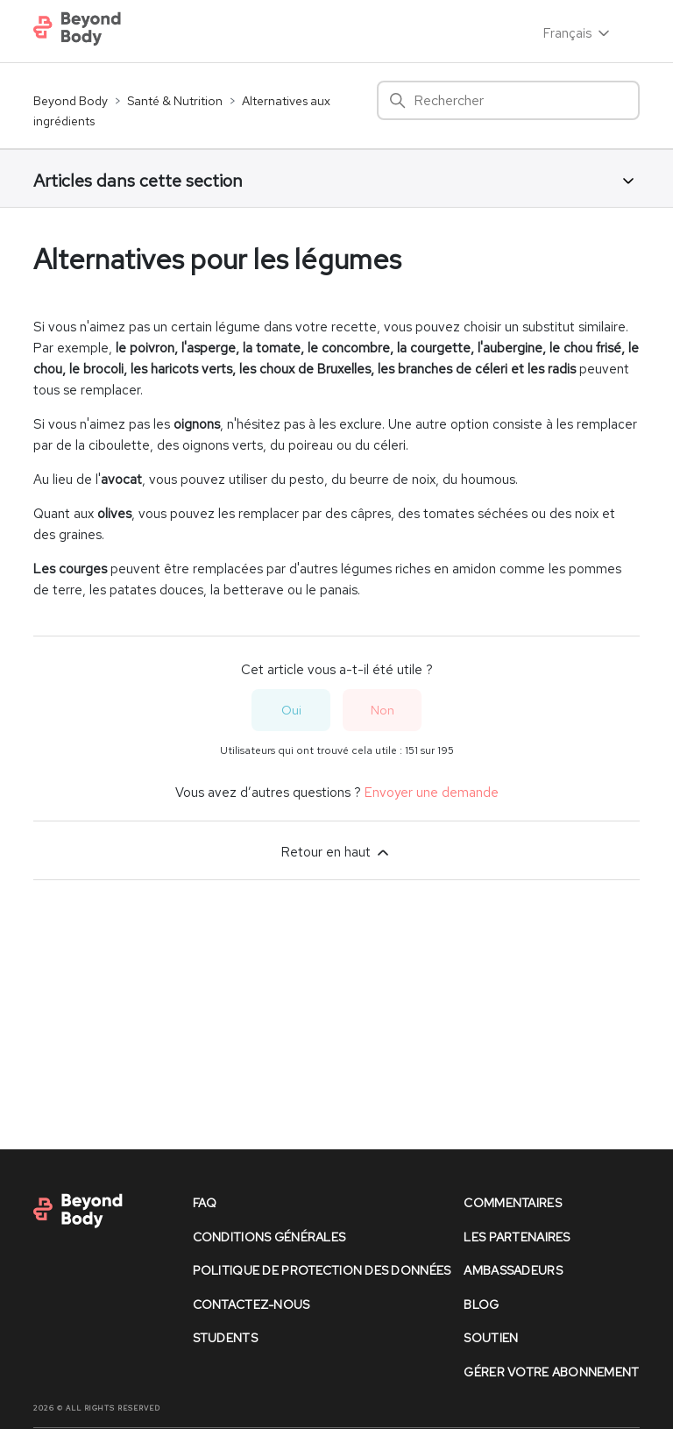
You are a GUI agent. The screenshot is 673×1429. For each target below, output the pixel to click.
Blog (481, 1304)
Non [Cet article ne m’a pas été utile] (382, 710)
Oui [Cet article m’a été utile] (291, 710)
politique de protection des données (322, 1270)
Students (225, 1338)
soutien (491, 1338)
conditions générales (269, 1237)
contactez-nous (251, 1304)
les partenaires (517, 1237)
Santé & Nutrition (175, 101)
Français (578, 33)
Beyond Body (70, 101)
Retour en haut (336, 852)
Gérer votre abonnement (551, 1372)
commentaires (512, 1203)
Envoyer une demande (432, 792)
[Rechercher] (508, 100)
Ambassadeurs (513, 1270)
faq (205, 1203)
